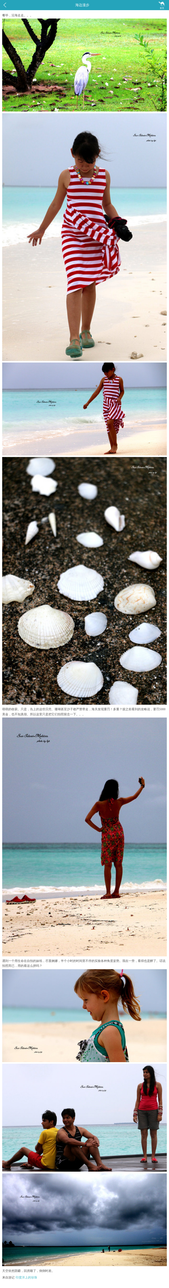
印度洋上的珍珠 (26, 1277)
